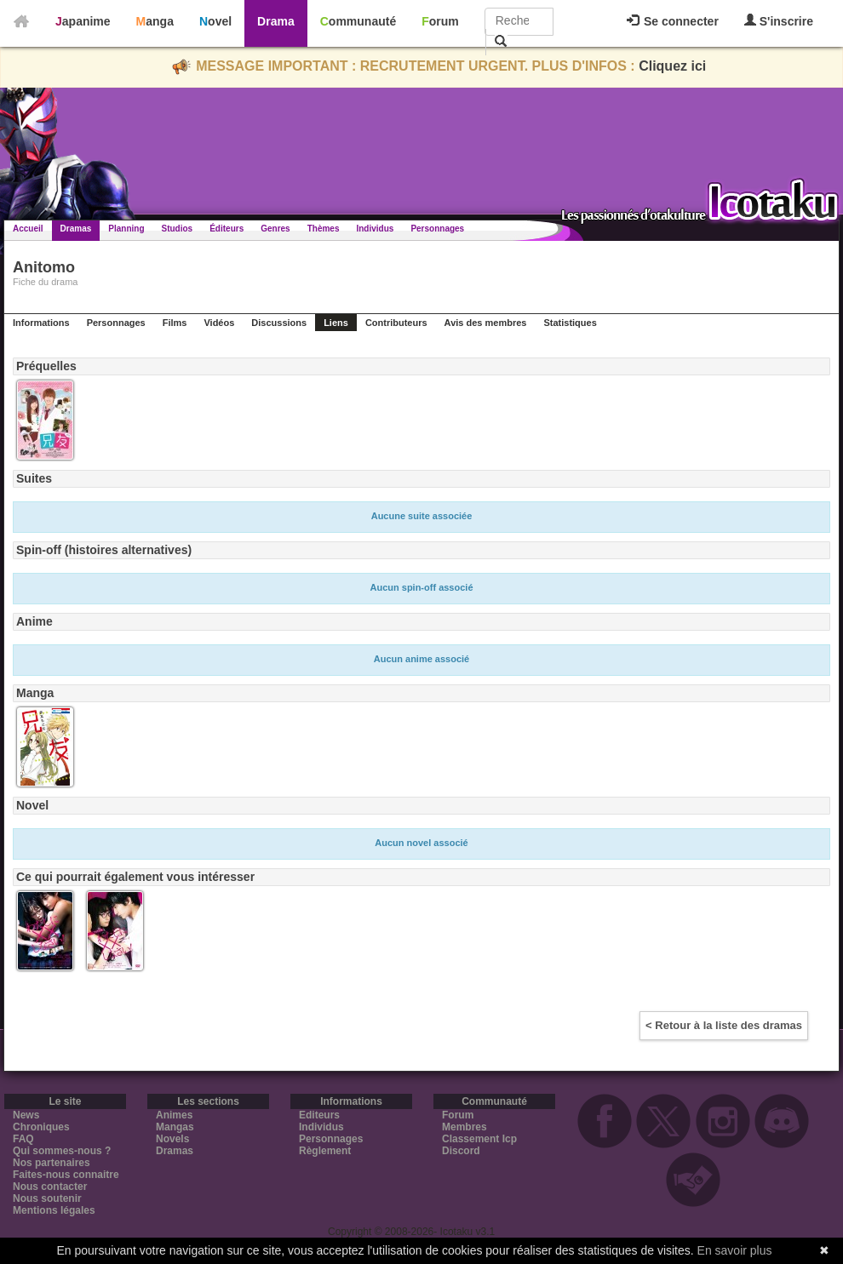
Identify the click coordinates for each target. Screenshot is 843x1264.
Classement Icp (479, 1139)
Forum (440, 21)
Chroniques (41, 1127)
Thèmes (323, 228)
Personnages (437, 228)
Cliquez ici (672, 66)
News (26, 1115)
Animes (174, 1115)
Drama (276, 21)
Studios (177, 228)
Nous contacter (50, 1187)
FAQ (23, 1139)
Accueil (28, 228)
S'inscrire (778, 21)
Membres (464, 1127)
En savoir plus (734, 1250)
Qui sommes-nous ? (62, 1151)
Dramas (76, 228)
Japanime (83, 21)
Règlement (325, 1151)
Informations (41, 322)
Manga (155, 21)
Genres (275, 228)
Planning (126, 228)
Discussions (279, 322)
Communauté (358, 21)
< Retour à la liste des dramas (723, 1025)
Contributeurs (396, 322)
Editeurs (319, 1115)
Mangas (175, 1127)
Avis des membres (485, 322)
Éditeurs (226, 228)
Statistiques (569, 322)
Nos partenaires (51, 1163)
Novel (215, 21)
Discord (461, 1151)
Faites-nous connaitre (66, 1175)
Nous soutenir (47, 1198)
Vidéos (219, 322)
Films (175, 322)
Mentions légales (54, 1210)
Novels (172, 1139)
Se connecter (673, 21)
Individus (374, 228)
